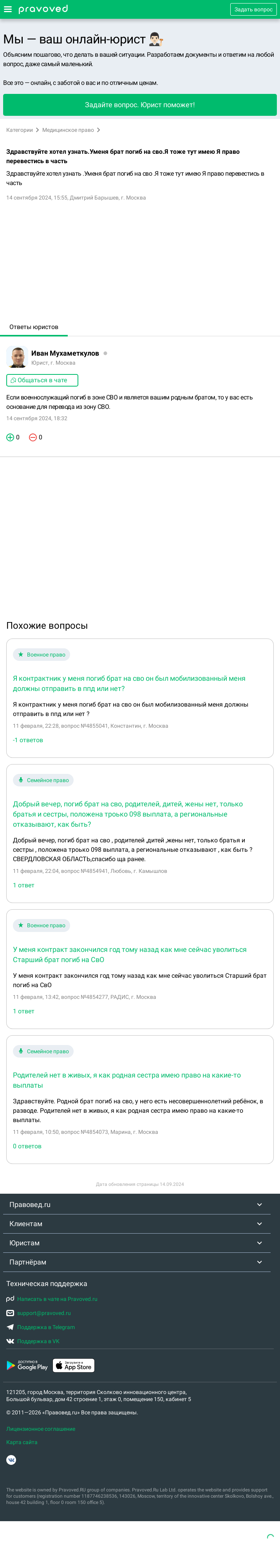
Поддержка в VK (33, 1341)
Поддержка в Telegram (40, 1327)
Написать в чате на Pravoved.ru (52, 1298)
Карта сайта (22, 1442)
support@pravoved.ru (38, 1313)
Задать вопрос (254, 9)
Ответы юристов (33, 327)
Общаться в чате (38, 380)
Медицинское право (68, 130)
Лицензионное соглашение (40, 1429)
